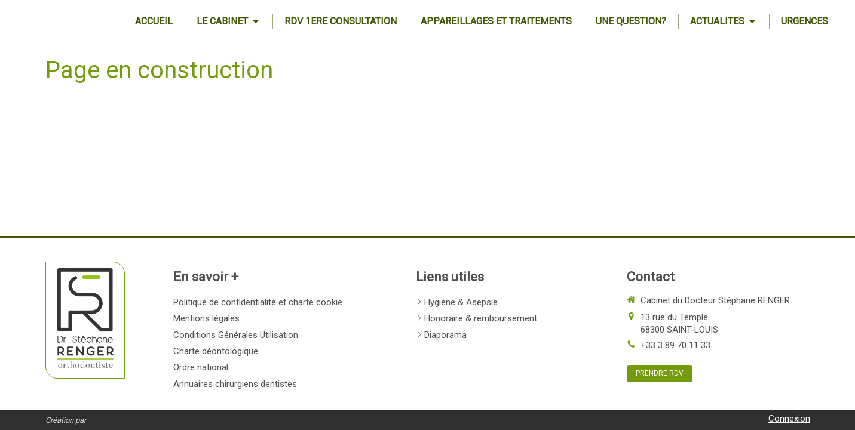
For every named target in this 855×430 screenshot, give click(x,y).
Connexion (789, 418)
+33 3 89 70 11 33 (675, 345)
